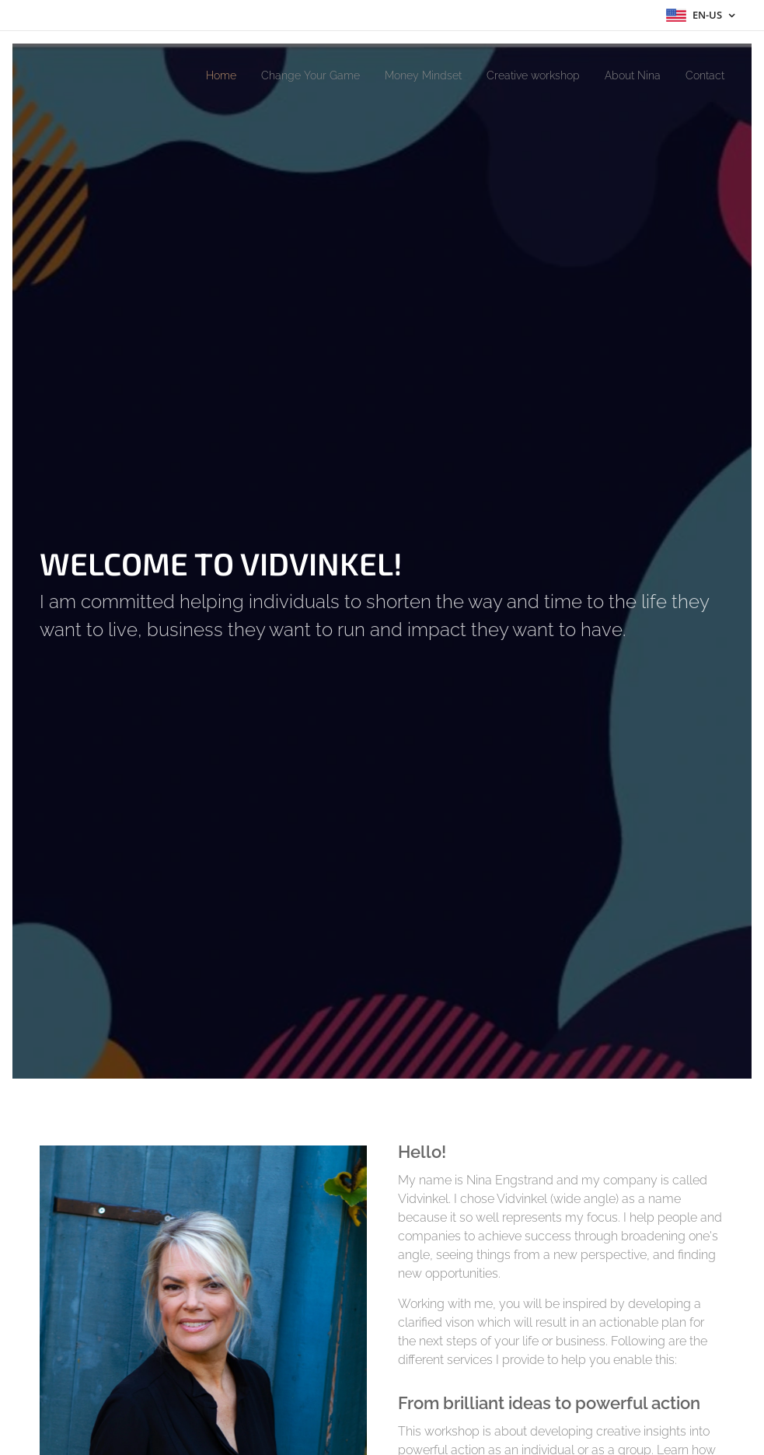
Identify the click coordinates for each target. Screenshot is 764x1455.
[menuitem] (179, 75)
